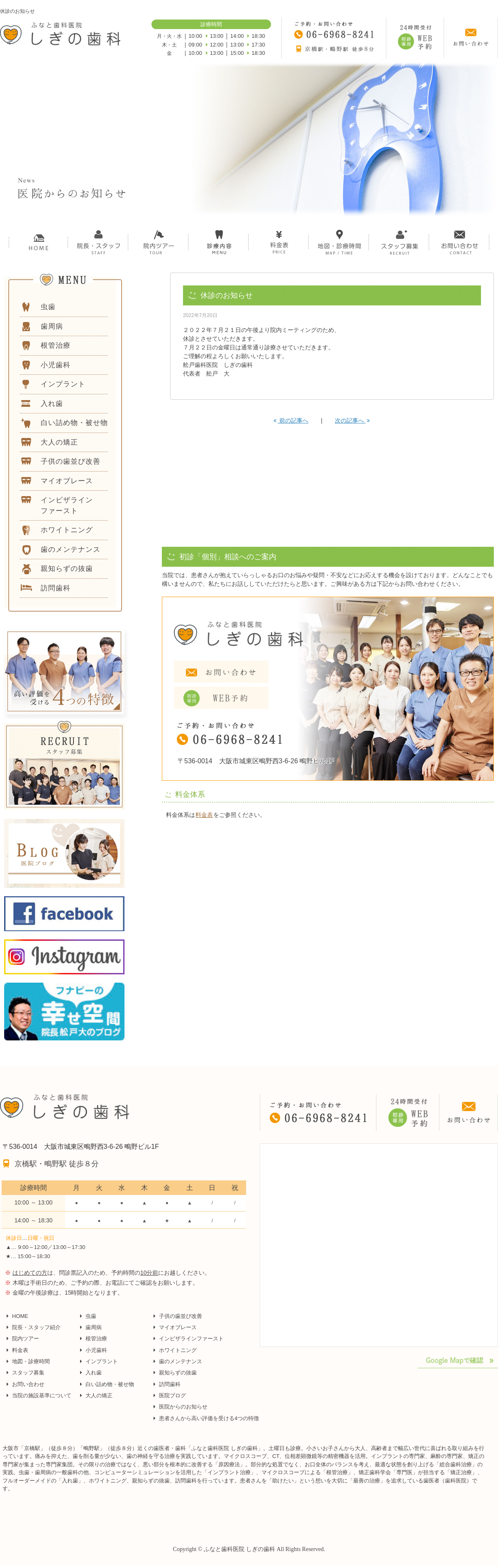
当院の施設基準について (41, 1395)
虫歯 (90, 1316)
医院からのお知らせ (183, 1407)
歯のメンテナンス (180, 1361)
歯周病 (93, 1327)
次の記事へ (352, 420)
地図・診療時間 (31, 1361)
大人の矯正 (98, 1395)
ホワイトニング (178, 1350)
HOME (20, 1316)
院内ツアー (25, 1338)
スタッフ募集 (28, 1372)
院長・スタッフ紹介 (36, 1327)
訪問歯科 (170, 1384)
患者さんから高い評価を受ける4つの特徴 (209, 1418)
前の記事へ (290, 420)
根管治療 (96, 1338)
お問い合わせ (28, 1384)
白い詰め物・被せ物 (109, 1384)
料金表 (204, 814)
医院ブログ (172, 1395)
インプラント (101, 1361)
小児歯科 (96, 1350)
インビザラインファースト (191, 1338)
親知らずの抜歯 (178, 1372)
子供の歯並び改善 (180, 1316)
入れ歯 (93, 1372)
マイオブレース (178, 1327)
